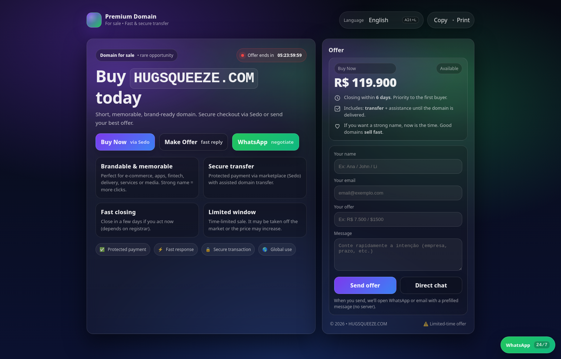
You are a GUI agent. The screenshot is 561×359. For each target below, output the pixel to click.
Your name (345, 154)
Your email (345, 180)
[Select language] (383, 20)
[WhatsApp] (528, 344)
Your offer (344, 207)
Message (343, 233)
